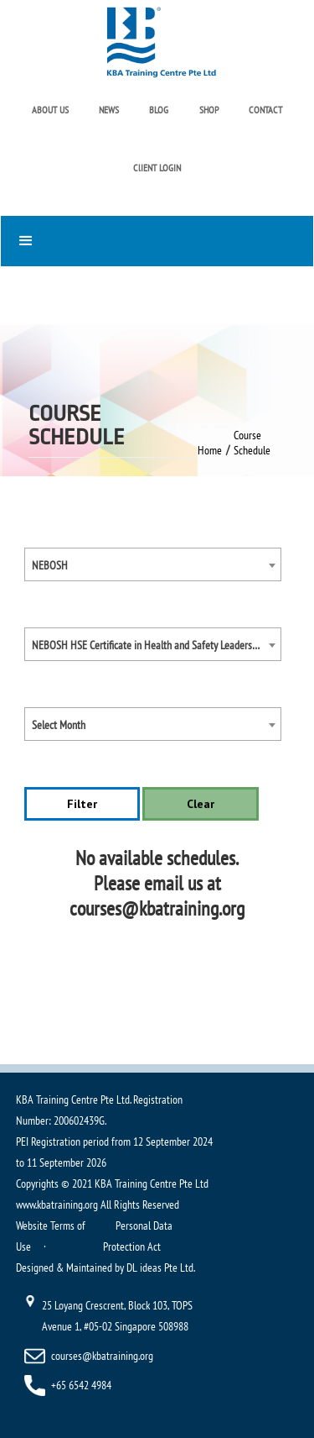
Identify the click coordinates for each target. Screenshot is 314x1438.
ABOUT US (50, 109)
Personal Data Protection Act (137, 1236)
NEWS (109, 109)
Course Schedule (252, 443)
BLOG (158, 109)
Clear (200, 803)
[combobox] (153, 564)
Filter (82, 803)
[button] (157, 241)
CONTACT (265, 109)
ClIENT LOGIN (157, 167)
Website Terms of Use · (50, 1236)
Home (210, 450)
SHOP (209, 109)
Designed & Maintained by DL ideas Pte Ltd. (105, 1267)
